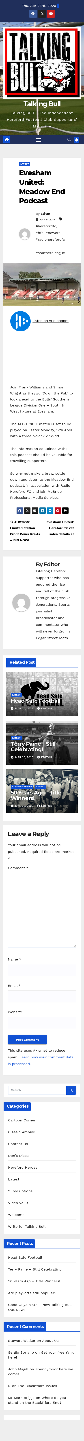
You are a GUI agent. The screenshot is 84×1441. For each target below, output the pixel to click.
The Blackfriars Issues (37, 1386)
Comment (18, 868)
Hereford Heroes (22, 1167)
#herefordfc (46, 226)
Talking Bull (42, 104)
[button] (69, 140)
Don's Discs (18, 1156)
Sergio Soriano (21, 1352)
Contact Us (18, 1144)
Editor (45, 214)
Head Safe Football (35, 701)
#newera (53, 233)
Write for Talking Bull (26, 1226)
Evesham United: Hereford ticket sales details (60, 528)
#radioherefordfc (50, 239)
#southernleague (50, 253)
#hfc (39, 233)
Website (15, 1012)
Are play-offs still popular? (32, 1293)
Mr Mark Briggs (21, 1398)
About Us (50, 1340)
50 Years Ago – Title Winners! (36, 795)
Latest (24, 164)
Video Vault (18, 1203)
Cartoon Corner (22, 1120)
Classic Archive (22, 786)
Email (14, 985)
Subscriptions (20, 1191)
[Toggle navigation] (39, 140)
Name (14, 959)
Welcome (16, 1215)
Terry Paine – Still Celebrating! (33, 747)
